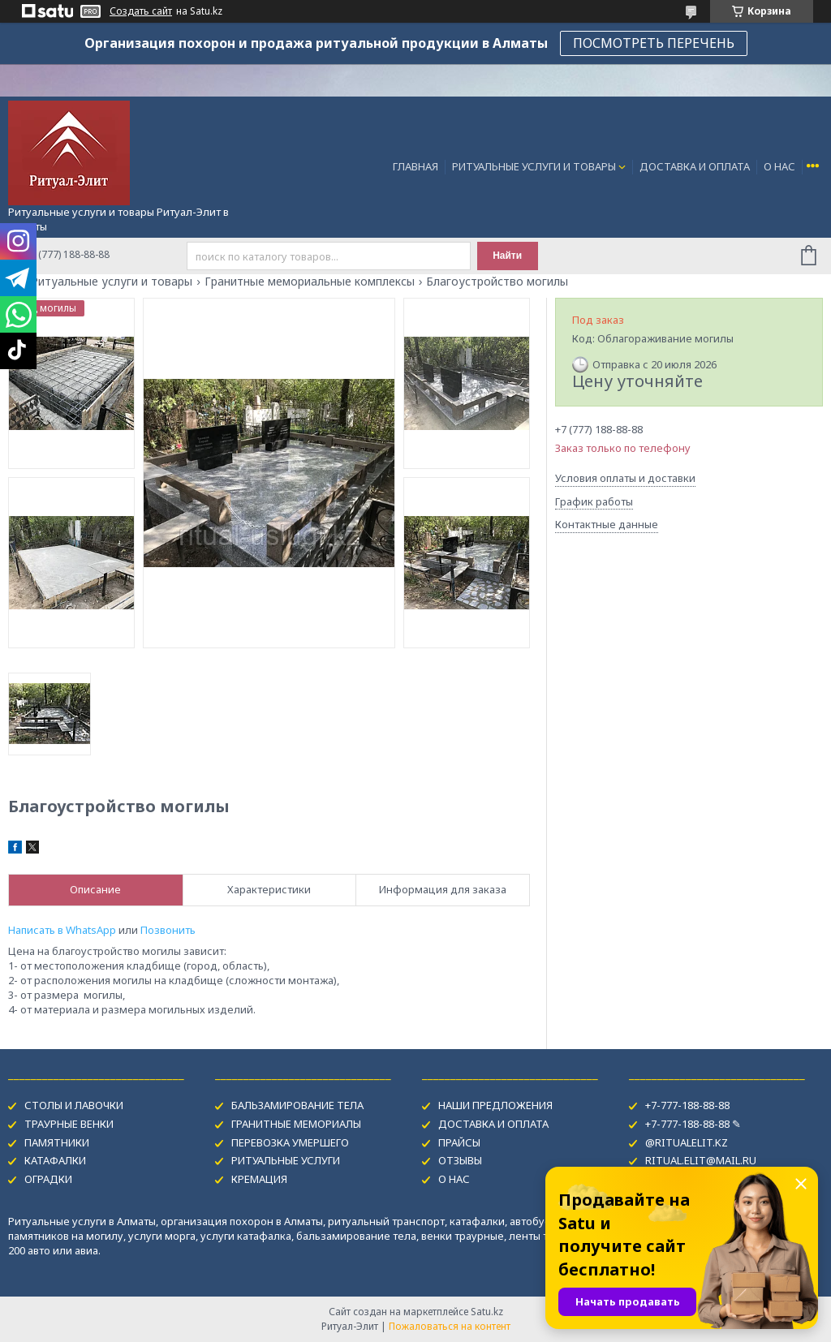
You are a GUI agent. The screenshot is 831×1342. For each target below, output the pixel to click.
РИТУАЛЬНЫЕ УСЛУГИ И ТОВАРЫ (534, 166)
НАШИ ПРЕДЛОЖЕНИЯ (495, 1105)
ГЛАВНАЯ (415, 166)
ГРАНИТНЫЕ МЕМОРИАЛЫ (296, 1123)
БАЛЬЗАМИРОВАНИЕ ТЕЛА (297, 1105)
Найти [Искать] (507, 255)
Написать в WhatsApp (62, 930)
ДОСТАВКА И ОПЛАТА (694, 166)
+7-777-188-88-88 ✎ (693, 1123)
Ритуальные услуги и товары (111, 281)
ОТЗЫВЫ (460, 1160)
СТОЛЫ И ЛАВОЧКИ (73, 1105)
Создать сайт (141, 11)
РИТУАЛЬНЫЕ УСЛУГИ (285, 1160)
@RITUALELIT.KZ (686, 1142)
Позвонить (168, 930)
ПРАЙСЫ (459, 1142)
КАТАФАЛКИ (55, 1160)
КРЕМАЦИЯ (259, 1179)
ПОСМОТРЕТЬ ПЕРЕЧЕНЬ (653, 43)
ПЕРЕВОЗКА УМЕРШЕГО (290, 1142)
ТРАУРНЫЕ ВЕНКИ (69, 1123)
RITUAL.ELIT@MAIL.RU (700, 1160)
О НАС (779, 166)
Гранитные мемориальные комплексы (310, 281)
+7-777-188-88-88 (687, 1105)
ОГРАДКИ (48, 1179)
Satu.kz (487, 1311)
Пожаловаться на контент (449, 1326)
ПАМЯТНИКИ (56, 1142)
